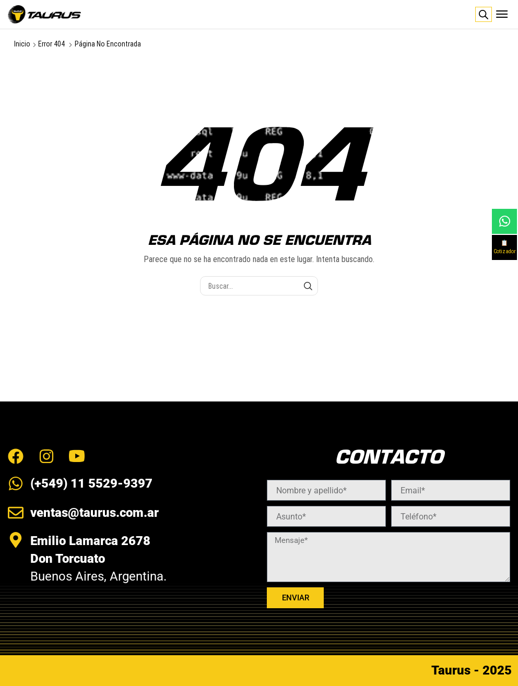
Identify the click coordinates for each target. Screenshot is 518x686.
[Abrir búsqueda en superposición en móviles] (483, 14)
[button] (501, 14)
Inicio (22, 44)
